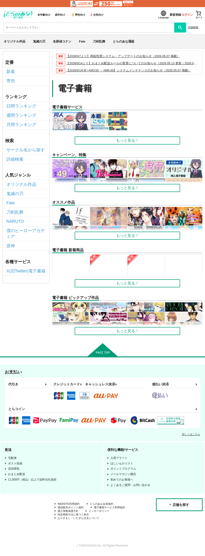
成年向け (60, 14)
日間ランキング (19, 104)
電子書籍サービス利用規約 (113, 507)
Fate (82, 41)
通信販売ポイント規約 (72, 507)
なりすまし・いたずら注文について (80, 520)
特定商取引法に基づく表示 (75, 516)
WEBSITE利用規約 (70, 504)
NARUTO (14, 211)
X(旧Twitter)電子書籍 (23, 258)
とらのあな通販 (123, 41)
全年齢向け (43, 14)
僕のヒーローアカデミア (25, 222)
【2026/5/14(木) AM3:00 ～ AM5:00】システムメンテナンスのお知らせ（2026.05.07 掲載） (129, 70)
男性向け (78, 14)
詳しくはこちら (191, 434)
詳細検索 (193, 27)
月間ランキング (19, 121)
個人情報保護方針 (69, 512)
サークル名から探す (23, 145)
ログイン (187, 14)
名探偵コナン (62, 41)
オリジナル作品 (14, 41)
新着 (10, 71)
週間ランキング (19, 112)
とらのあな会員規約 (105, 504)
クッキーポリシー (102, 512)
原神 (10, 233)
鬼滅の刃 (39, 41)
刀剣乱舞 (99, 41)
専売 (10, 80)
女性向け (97, 14)
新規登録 (175, 14)
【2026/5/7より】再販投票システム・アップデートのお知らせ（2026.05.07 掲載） (123, 56)
